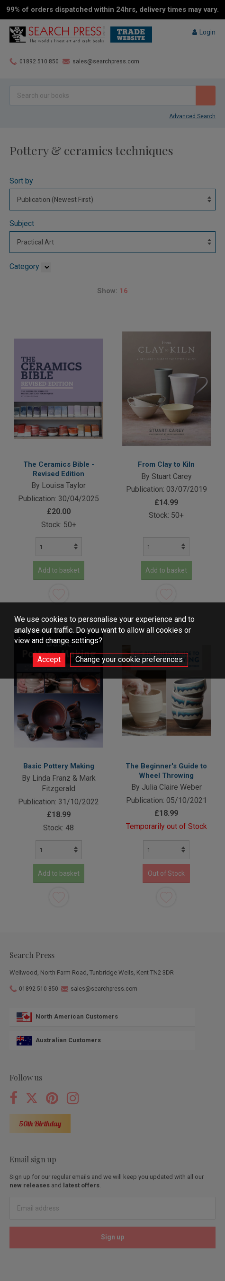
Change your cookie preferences (129, 659)
